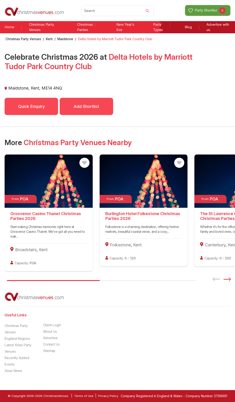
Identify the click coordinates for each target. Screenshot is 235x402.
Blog (188, 27)
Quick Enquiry (31, 106)
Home (9, 27)
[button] (229, 279)
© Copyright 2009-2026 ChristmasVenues (38, 396)
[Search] (117, 10)
